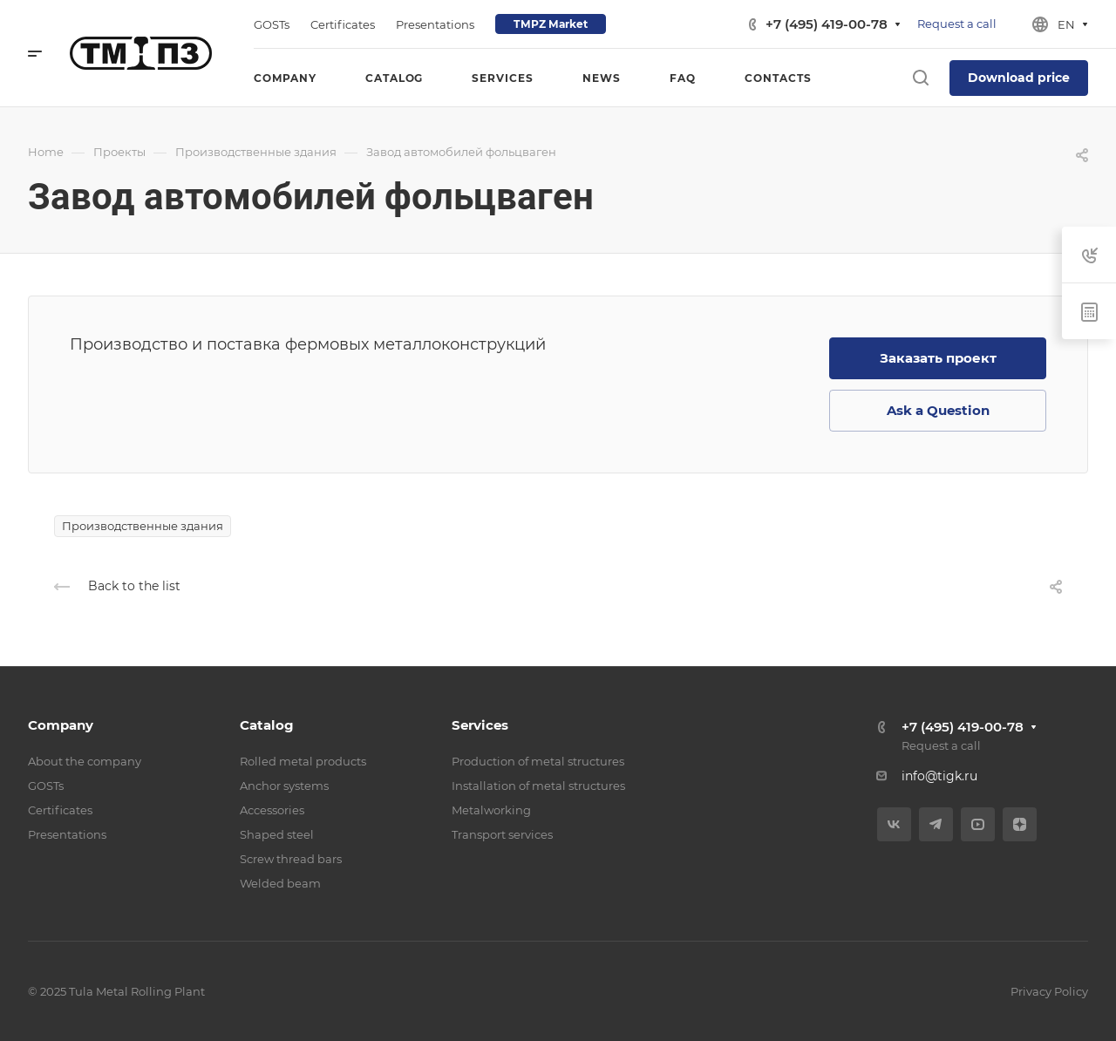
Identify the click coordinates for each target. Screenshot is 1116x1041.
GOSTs (46, 786)
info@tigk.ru (939, 776)
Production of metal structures (538, 761)
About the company (84, 761)
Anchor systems (284, 786)
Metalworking (491, 810)
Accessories (272, 810)
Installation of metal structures (538, 786)
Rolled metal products (303, 761)
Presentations (67, 834)
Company (60, 725)
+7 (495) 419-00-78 (827, 24)
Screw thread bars (291, 859)
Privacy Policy (1049, 991)
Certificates (60, 810)
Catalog (267, 725)
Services (480, 725)
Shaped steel (277, 834)
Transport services (502, 834)
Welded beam (280, 883)
